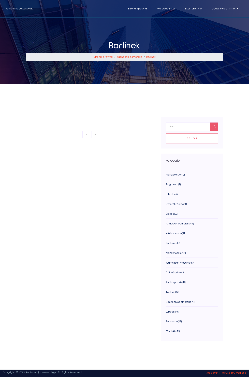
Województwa (166, 8)
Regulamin (212, 372)
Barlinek (151, 57)
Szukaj (192, 138)
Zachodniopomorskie (129, 57)
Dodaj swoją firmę (225, 8)
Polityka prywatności (233, 372)
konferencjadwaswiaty (20, 8)
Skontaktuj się (193, 8)
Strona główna (137, 8)
